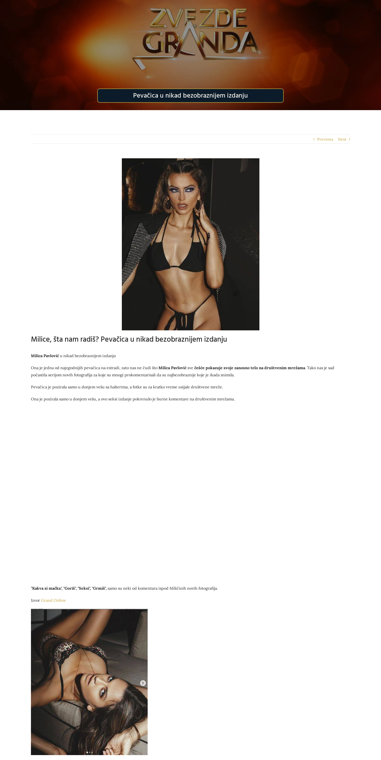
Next (342, 139)
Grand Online (53, 600)
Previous (325, 139)
